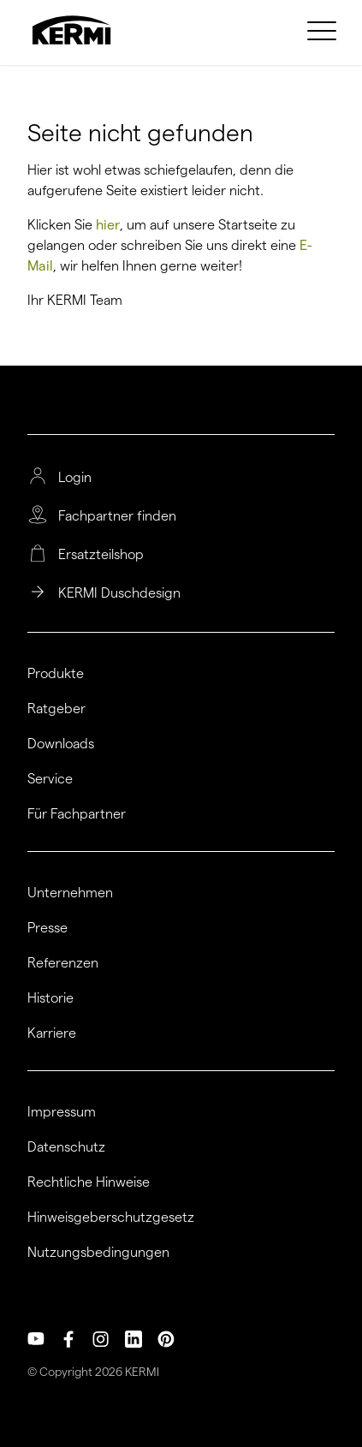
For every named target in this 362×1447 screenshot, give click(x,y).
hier (108, 224)
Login (75, 478)
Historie (50, 998)
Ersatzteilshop (101, 555)
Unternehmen (70, 893)
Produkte (55, 674)
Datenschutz (66, 1147)
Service (50, 779)
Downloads (60, 744)
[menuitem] (324, 30)
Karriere (51, 1033)
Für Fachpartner (76, 814)
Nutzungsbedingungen (98, 1252)
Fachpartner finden (117, 516)
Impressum (61, 1112)
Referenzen (62, 963)
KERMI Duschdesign (119, 593)
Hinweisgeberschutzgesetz (110, 1217)
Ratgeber (56, 709)
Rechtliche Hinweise (88, 1182)
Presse (47, 928)
